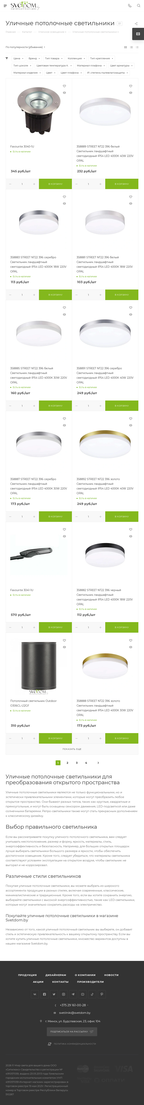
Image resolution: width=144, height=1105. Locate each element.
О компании (85, 975)
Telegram (73, 994)
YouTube (83, 994)
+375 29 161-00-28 (73, 1005)
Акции (38, 981)
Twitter (54, 994)
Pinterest (102, 994)
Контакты (60, 981)
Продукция (27, 975)
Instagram (64, 994)
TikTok (92, 994)
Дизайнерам (56, 975)
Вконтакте (35, 994)
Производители (90, 981)
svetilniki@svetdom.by (74, 1013)
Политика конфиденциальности (75, 1044)
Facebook (44, 994)
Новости (111, 975)
